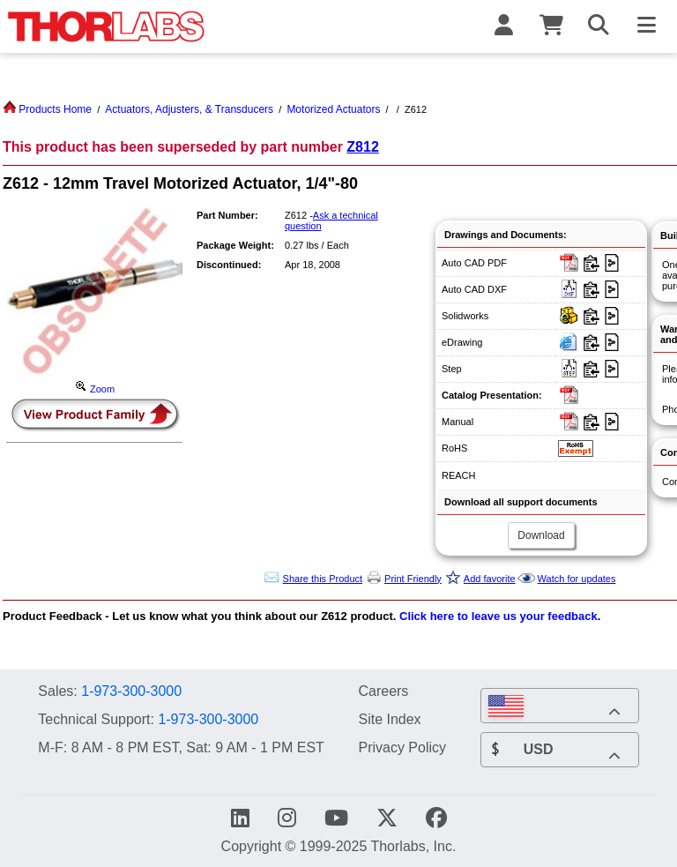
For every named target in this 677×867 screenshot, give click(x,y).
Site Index (389, 719)
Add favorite (490, 578)
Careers (383, 691)
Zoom (94, 389)
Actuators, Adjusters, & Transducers (189, 109)
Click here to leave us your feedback (498, 616)
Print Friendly (413, 578)
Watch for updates (577, 578)
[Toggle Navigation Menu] (646, 26)
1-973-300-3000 (131, 691)
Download (540, 535)
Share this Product (323, 578)
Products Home (47, 109)
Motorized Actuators (333, 109)
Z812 (362, 146)
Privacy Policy (402, 747)
